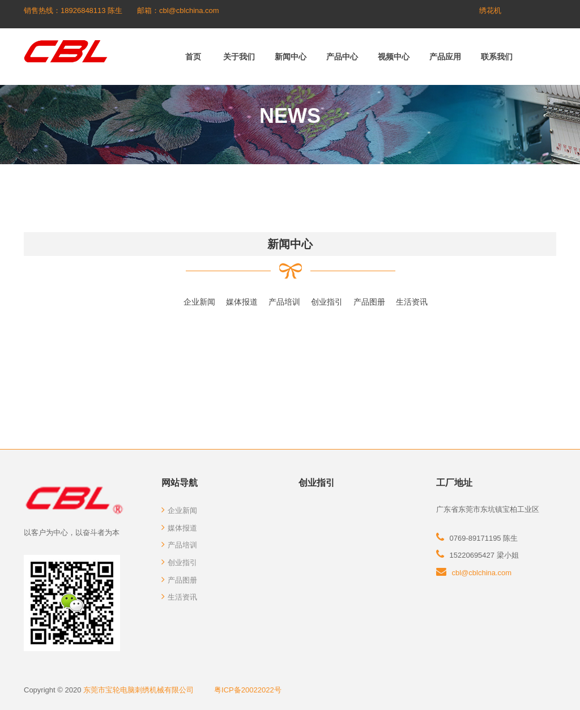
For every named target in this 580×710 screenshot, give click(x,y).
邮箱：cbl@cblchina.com (178, 10)
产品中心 (342, 56)
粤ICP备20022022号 (248, 690)
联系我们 (497, 56)
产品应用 (445, 56)
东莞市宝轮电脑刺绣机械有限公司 (148, 690)
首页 (193, 56)
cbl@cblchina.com (482, 572)
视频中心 (394, 56)
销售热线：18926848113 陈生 (76, 10)
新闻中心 (290, 56)
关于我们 (239, 56)
